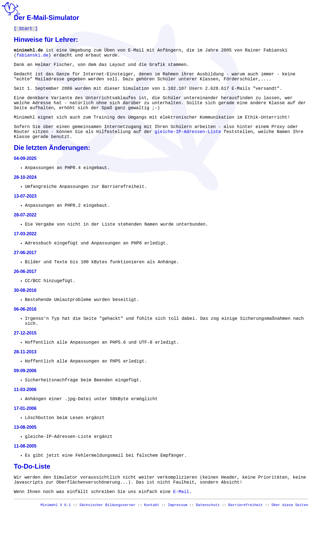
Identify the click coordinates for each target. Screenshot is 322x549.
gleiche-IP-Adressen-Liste (188, 145)
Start (25, 29)
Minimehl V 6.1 (56, 542)
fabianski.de (32, 58)
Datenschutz (208, 542)
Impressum (177, 542)
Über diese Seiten (289, 542)
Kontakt (151, 542)
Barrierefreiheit (245, 542)
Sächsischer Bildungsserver (107, 542)
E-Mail (181, 529)
